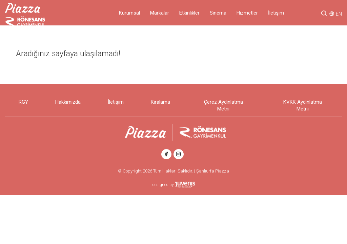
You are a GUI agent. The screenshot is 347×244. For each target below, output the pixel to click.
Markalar (159, 13)
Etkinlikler (189, 13)
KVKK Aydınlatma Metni (302, 105)
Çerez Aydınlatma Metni (223, 105)
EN (339, 14)
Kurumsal (129, 13)
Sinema (218, 13)
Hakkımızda (68, 102)
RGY (23, 102)
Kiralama (160, 102)
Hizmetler (247, 13)
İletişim (276, 13)
